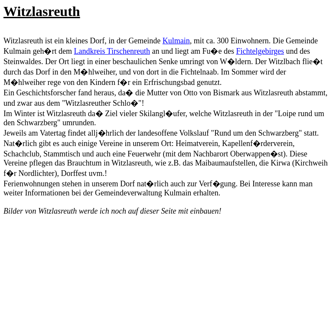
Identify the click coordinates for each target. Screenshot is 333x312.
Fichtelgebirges (260, 51)
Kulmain (176, 40)
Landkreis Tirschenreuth (112, 51)
